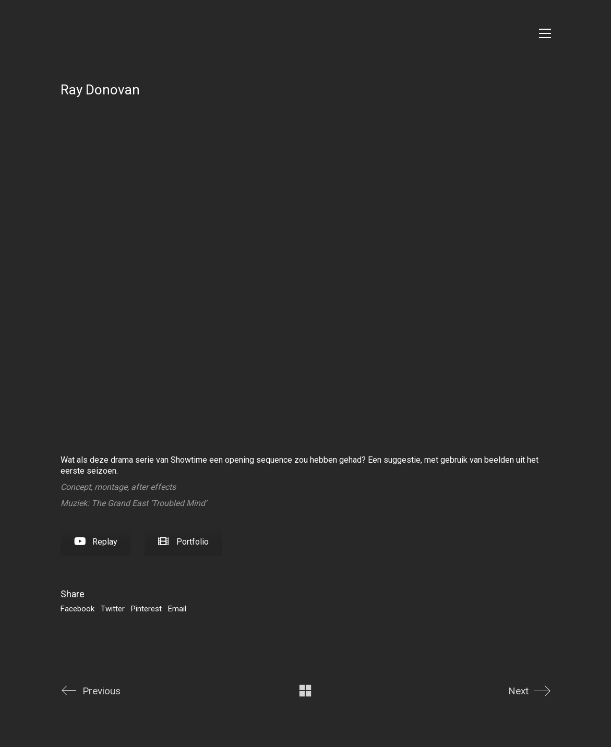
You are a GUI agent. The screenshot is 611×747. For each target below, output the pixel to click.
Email (177, 608)
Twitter (113, 608)
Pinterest (146, 608)
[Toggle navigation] (545, 33)
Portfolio (183, 542)
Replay (95, 542)
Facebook (77, 608)
